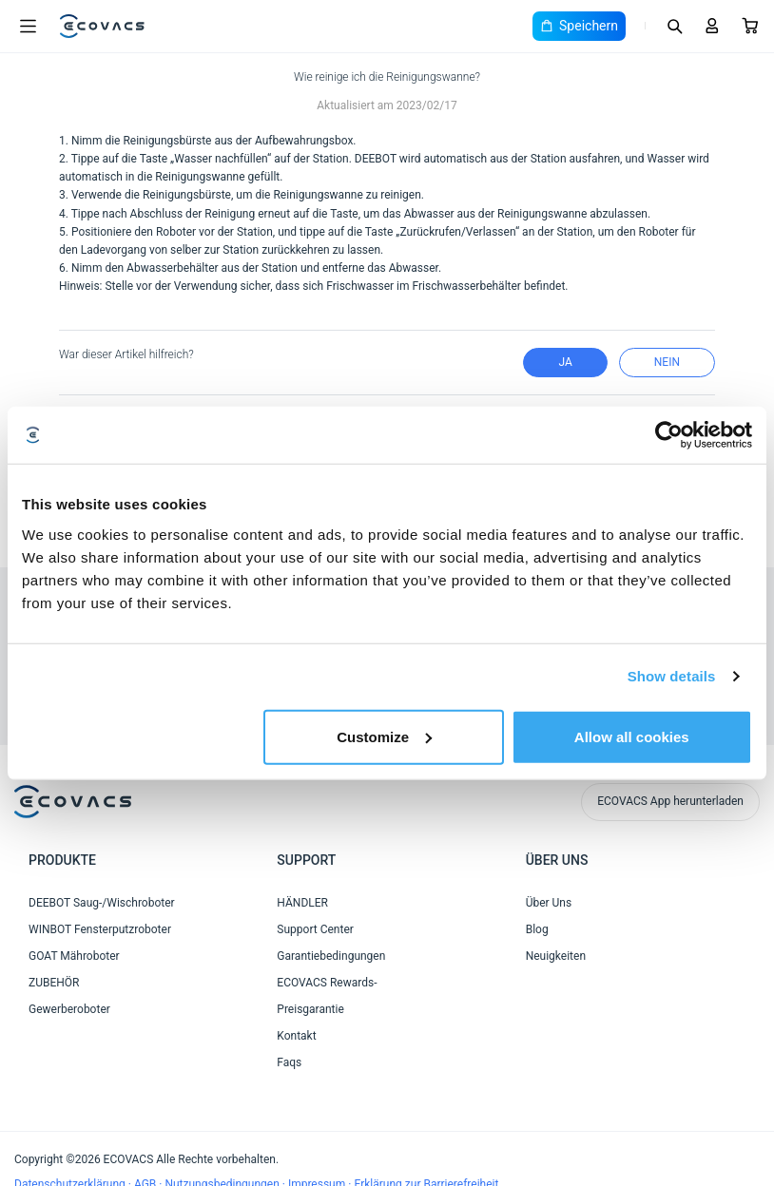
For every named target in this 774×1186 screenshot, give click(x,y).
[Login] (712, 25)
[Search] (674, 25)
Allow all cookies (631, 736)
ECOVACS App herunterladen (670, 801)
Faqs (289, 1062)
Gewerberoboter (69, 1009)
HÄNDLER (302, 902)
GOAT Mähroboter (74, 956)
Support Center (315, 929)
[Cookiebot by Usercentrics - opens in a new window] (669, 435)
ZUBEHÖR (54, 982)
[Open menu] (27, 26)
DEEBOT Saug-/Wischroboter (102, 902)
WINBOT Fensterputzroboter (100, 929)
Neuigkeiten (556, 956)
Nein (667, 362)
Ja (564, 362)
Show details (672, 676)
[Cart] (750, 25)
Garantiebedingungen (331, 956)
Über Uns (549, 902)
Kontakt (296, 1036)
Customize (384, 736)
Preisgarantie (310, 1009)
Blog (537, 929)
